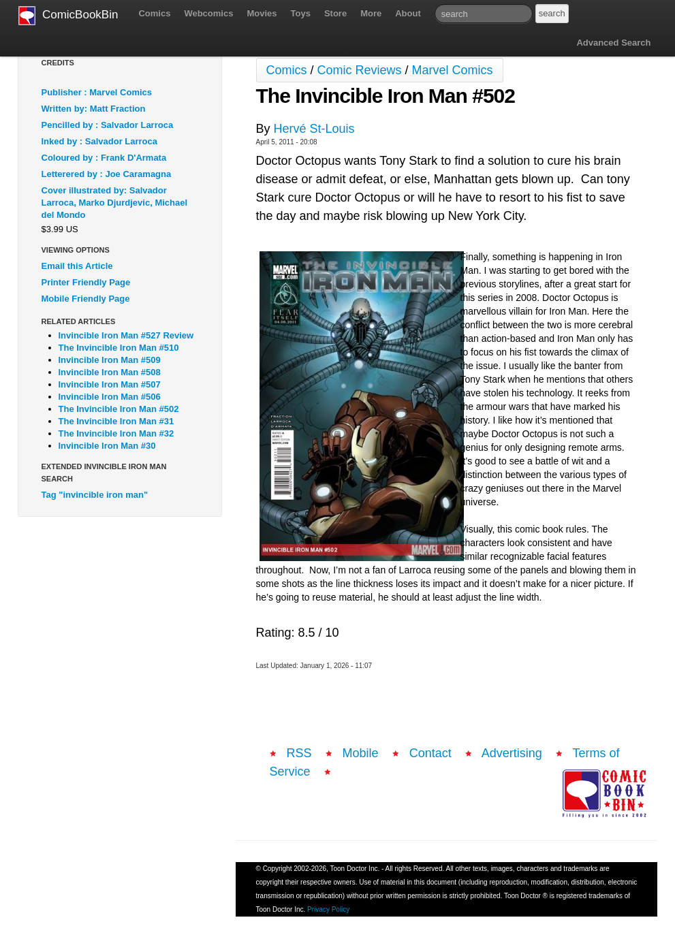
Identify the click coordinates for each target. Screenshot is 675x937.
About (408, 13)
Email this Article (77, 266)
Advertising (512, 753)
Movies (262, 13)
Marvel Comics (452, 70)
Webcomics (208, 13)
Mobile (361, 753)
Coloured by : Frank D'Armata (104, 158)
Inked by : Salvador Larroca (100, 141)
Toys (301, 13)
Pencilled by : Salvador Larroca (108, 125)
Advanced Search (613, 42)
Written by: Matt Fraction (94, 109)
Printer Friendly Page (86, 282)
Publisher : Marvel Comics (97, 92)
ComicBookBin (68, 15)
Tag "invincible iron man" (95, 495)
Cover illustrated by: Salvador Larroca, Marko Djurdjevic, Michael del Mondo (115, 202)
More (370, 13)
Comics (154, 13)
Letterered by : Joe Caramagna (107, 174)
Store (335, 13)
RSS (299, 753)
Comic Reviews (359, 70)
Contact (430, 753)
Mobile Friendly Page (86, 298)
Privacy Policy (328, 909)
